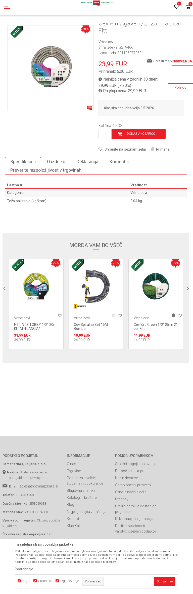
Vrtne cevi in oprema (97, 28)
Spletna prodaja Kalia (17, 28)
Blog (70, 527)
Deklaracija (87, 184)
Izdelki (39, 28)
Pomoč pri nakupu (129, 494)
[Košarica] (187, 7)
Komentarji (120, 184)
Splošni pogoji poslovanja (135, 486)
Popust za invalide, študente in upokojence (85, 503)
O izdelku (56, 184)
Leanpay (121, 522)
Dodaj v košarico (141, 156)
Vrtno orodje (70, 28)
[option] (36, 327)
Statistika (45, 581)
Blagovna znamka (81, 513)
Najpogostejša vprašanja (86, 534)
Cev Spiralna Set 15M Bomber (91, 349)
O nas (71, 486)
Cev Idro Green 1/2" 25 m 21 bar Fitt (156, 349)
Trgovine (74, 494)
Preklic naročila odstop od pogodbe (136, 531)
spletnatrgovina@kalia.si (38, 509)
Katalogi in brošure (81, 520)
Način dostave (126, 501)
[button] (122, 172)
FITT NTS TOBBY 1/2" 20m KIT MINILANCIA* (35, 349)
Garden (53, 28)
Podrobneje (24, 569)
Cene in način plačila (131, 515)
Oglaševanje (69, 581)
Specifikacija (23, 184)
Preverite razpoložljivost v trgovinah (45, 192)
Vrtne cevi (122, 28)
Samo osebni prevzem (133, 508)
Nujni (26, 581)
